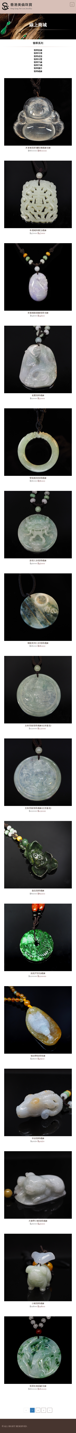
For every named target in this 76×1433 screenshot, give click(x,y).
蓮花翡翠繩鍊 (38, 890)
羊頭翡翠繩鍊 (38, 1138)
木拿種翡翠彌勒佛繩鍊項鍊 (38, 147)
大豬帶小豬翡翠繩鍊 (38, 1220)
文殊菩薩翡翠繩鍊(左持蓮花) (38, 808)
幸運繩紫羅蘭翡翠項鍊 (38, 312)
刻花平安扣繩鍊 (38, 973)
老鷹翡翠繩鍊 (38, 395)
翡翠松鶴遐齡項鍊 (38, 1386)
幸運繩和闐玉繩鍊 (38, 230)
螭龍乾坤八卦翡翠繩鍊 (38, 643)
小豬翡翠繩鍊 (38, 1303)
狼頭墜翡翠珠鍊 (38, 1055)
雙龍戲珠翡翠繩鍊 (38, 478)
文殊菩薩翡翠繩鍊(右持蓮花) (38, 725)
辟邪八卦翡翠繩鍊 (38, 560)
